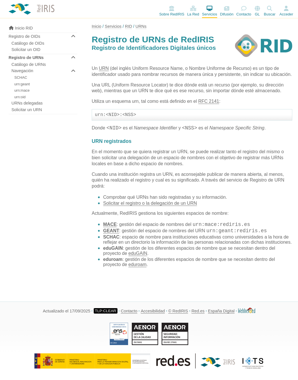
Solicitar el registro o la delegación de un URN (150, 204)
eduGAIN (137, 254)
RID (128, 26)
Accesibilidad (153, 311)
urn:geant (22, 84)
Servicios (209, 11)
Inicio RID (21, 28)
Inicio (96, 26)
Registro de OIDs (24, 36)
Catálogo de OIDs (27, 43)
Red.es (198, 311)
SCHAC (20, 77)
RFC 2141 (208, 101)
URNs (141, 26)
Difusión (227, 11)
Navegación (22, 70)
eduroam (137, 265)
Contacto (243, 11)
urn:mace (22, 90)
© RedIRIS (178, 311)
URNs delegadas (27, 103)
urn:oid (20, 97)
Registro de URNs (26, 57)
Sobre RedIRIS (171, 11)
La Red (193, 11)
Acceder (286, 14)
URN (104, 68)
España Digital (221, 311)
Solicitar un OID (25, 49)
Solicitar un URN (26, 109)
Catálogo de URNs (28, 64)
